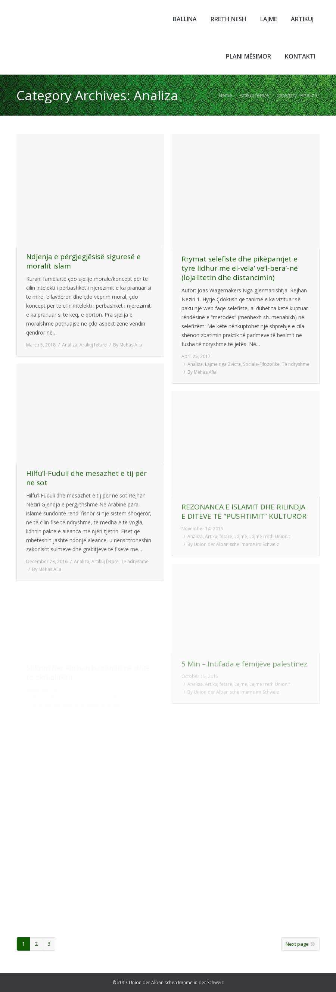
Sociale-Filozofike (261, 364)
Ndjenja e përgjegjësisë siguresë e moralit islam (83, 261)
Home (225, 95)
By (127, 345)
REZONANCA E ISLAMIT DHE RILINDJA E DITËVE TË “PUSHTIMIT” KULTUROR (244, 511)
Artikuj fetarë (254, 95)
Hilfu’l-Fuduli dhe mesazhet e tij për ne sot (86, 478)
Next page (297, 944)
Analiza (69, 345)
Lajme (240, 536)
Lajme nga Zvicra (223, 364)
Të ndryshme (295, 364)
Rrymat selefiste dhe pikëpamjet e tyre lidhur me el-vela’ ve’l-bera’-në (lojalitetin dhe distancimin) (239, 268)
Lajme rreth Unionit (269, 536)
